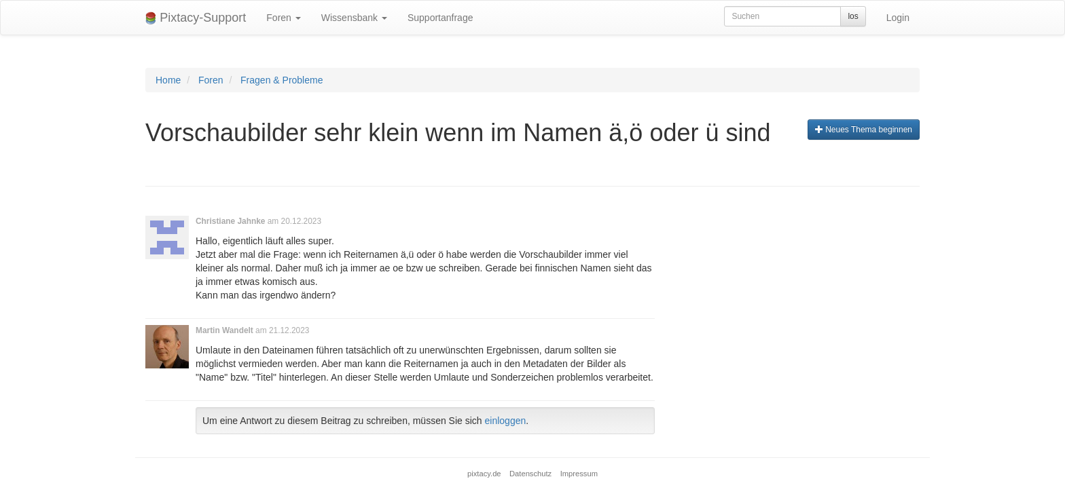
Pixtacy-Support (195, 18)
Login (897, 17)
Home (168, 80)
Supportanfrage (440, 17)
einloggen (505, 420)
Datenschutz (530, 474)
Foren (283, 17)
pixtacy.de (484, 474)
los (853, 16)
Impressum (579, 474)
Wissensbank (354, 17)
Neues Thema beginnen (863, 129)
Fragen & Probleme (281, 80)
